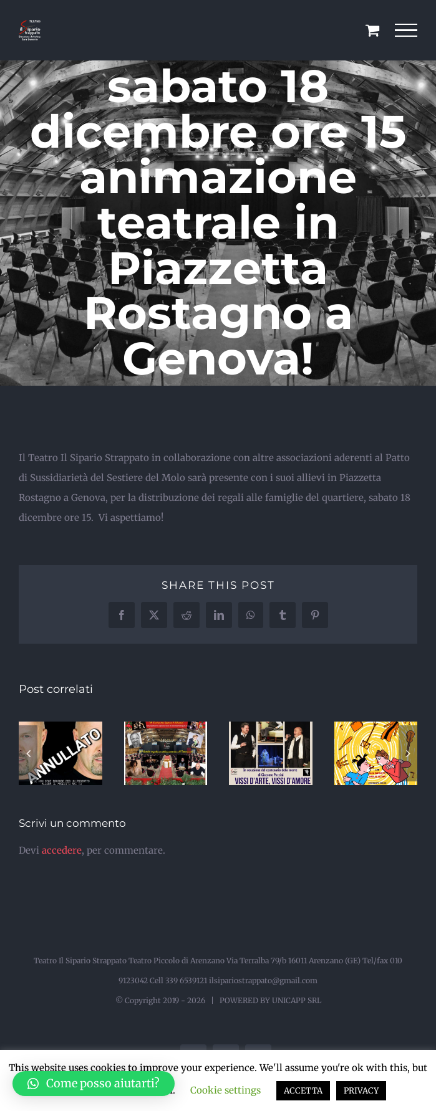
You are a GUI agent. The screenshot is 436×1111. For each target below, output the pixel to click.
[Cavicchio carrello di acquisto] (372, 29)
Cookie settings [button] (225, 1090)
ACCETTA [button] (303, 1090)
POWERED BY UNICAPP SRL (270, 1000)
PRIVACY (361, 1090)
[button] (28, 753)
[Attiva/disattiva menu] (406, 30)
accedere (62, 850)
